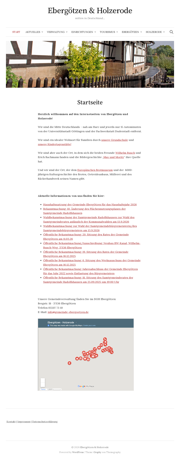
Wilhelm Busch (125, 152)
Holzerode (154, 32)
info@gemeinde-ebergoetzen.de (68, 312)
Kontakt (11, 421)
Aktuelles (33, 32)
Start (16, 32)
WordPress (78, 452)
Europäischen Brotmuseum (95, 170)
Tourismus (107, 32)
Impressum (23, 421)
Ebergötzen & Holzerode (90, 11)
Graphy (97, 452)
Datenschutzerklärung (45, 421)
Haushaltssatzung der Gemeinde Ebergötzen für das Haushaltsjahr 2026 (90, 204)
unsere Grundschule (114, 140)
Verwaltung (56, 32)
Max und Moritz (113, 157)
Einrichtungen (82, 32)
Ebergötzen (130, 32)
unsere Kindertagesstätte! (54, 144)
